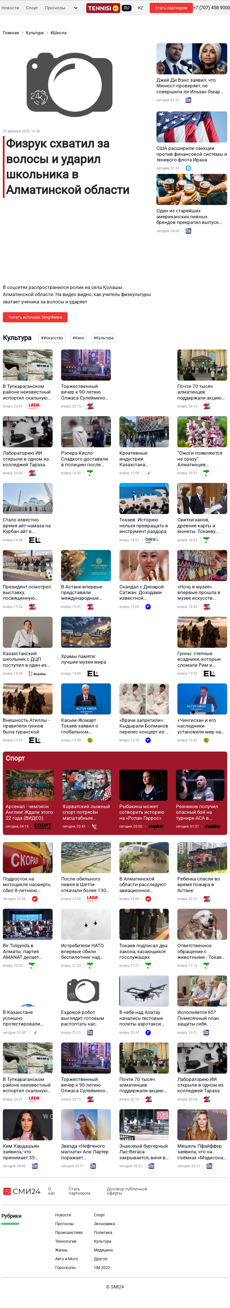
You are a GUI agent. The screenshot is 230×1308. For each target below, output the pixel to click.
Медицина (103, 1250)
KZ (140, 7)
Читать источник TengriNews (35, 317)
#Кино (78, 338)
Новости (10, 8)
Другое (100, 1259)
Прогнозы (55, 8)
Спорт (32, 8)
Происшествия (69, 1232)
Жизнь (61, 1250)
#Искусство (52, 338)
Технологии (65, 1241)
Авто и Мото (66, 1259)
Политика (103, 1232)
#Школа (58, 32)
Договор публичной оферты (121, 1191)
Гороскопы (65, 1267)
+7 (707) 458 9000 (211, 8)
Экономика (104, 1223)
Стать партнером (171, 8)
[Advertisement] (70, 244)
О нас (50, 1191)
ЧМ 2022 (102, 1267)
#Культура (104, 338)
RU (126, 7)
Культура (35, 32)
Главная (11, 32)
